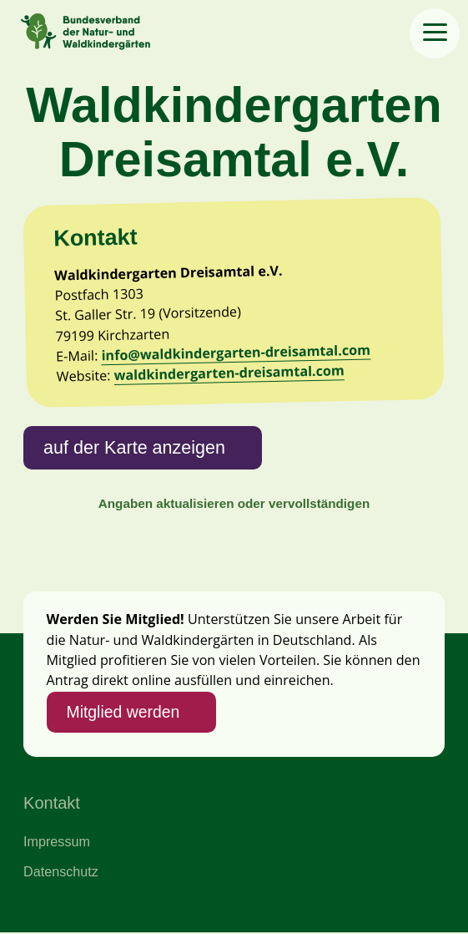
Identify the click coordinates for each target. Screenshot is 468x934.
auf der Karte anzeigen (134, 447)
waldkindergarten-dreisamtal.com (229, 373)
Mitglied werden (123, 712)
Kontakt (51, 804)
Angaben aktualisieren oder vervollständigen (234, 504)
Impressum (56, 842)
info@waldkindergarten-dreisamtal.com (237, 353)
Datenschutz (60, 872)
